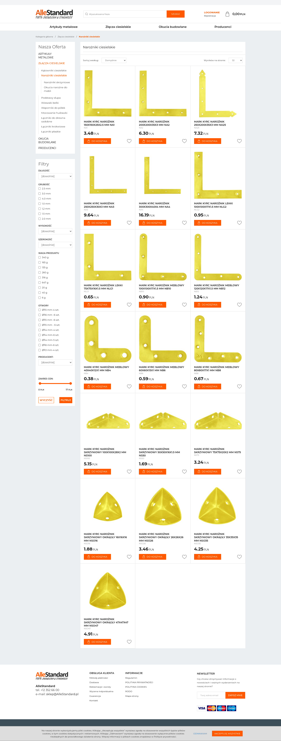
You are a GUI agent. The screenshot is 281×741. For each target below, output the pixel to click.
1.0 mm (44, 203)
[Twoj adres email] (211, 695)
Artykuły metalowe (64, 27)
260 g (43, 272)
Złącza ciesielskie (118, 27)
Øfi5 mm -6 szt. (48, 319)
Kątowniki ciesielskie (53, 70)
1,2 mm (44, 208)
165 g (43, 262)
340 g (43, 257)
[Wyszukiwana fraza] (125, 14)
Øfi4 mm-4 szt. (48, 329)
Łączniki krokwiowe (53, 126)
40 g (42, 292)
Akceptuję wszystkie (227, 733)
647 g (43, 282)
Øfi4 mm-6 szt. (48, 334)
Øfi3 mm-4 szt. (48, 350)
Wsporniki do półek (53, 107)
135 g (43, 267)
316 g (43, 277)
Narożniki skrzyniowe (57, 82)
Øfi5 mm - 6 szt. (49, 324)
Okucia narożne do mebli (55, 89)
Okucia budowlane (173, 27)
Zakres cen (45, 378)
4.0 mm (44, 198)
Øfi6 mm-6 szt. (48, 345)
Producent (45, 356)
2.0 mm (44, 218)
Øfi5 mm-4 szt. (48, 309)
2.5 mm (44, 188)
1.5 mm (44, 213)
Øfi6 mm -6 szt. (49, 314)
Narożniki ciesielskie (54, 75)
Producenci (223, 27)
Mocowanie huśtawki (54, 112)
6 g (42, 297)
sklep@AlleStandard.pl (62, 694)
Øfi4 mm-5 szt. (48, 340)
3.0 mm (44, 193)
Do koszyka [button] (97, 141)
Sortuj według (91, 60)
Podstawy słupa (51, 97)
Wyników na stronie (215, 60)
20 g (42, 287)
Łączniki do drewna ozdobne (53, 119)
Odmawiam (200, 733)
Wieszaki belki (50, 102)
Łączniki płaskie (51, 131)
